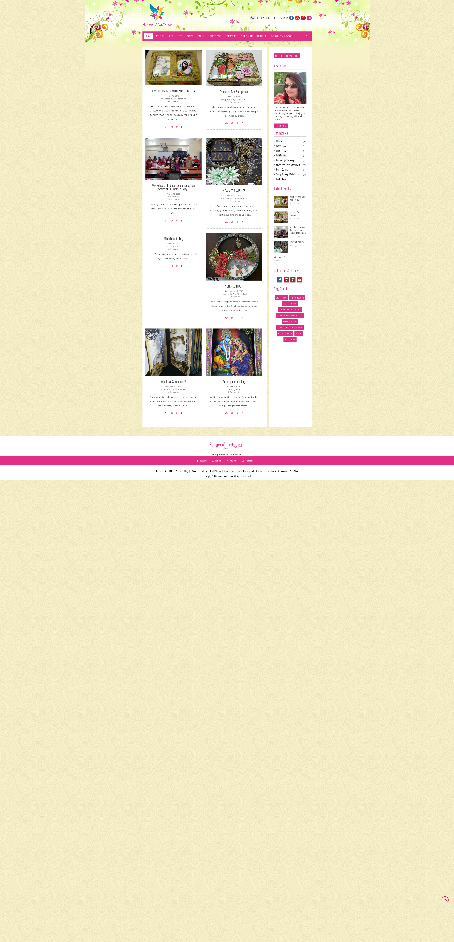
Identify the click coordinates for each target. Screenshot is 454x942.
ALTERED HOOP (234, 286)
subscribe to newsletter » (287, 56)
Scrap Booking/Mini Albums (234, 99)
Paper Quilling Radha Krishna (253, 36)
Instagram (247, 460)
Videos (190, 36)
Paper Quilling (234, 389)
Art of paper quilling (234, 381)
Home (148, 36)
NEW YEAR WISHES (234, 190)
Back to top (445, 899)
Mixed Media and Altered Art (173, 99)
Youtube (216, 460)
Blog (180, 36)
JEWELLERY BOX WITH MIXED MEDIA (173, 90)
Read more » (280, 126)
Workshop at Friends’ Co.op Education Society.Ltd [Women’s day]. (173, 187)
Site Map (294, 471)
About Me (160, 36)
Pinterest (232, 460)
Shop (171, 36)
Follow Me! (227, 448)
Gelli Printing (281, 155)
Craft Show (281, 179)
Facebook (202, 460)
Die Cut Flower (282, 150)
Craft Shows (215, 36)
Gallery (201, 36)
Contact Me (231, 36)
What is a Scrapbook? (173, 381)
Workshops (173, 196)
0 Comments (173, 101)
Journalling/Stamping (285, 160)
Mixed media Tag (173, 238)
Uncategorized (173, 246)
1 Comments (173, 199)
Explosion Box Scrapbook (282, 36)
